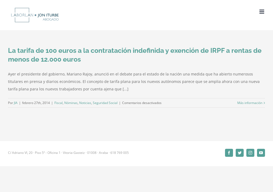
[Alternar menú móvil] (262, 11)
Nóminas (71, 103)
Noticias (85, 103)
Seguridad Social (105, 103)
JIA (16, 103)
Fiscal (58, 103)
